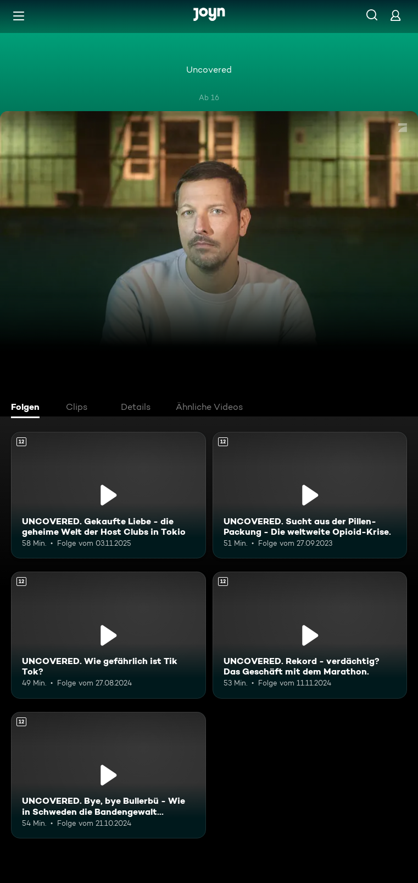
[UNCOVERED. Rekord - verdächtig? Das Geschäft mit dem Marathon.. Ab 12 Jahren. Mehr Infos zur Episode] (310, 635)
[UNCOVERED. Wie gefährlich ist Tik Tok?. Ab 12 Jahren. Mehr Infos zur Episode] (108, 635)
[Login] (395, 15)
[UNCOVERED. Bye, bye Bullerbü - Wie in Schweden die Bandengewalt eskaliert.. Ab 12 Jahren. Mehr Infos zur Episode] (108, 775)
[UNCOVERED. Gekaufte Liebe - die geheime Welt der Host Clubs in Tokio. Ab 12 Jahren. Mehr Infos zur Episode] (108, 495)
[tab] (28, 408)
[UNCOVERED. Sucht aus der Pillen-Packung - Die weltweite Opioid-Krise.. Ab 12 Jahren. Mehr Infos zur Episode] (310, 495)
